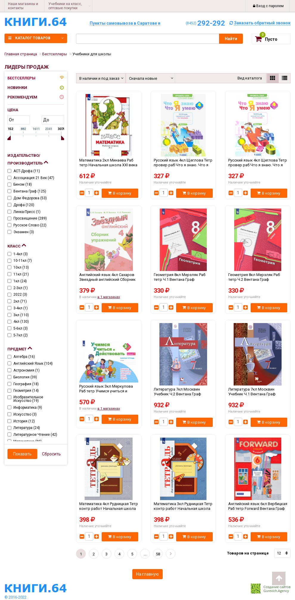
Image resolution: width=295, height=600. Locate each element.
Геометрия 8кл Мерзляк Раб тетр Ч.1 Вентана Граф (183, 279)
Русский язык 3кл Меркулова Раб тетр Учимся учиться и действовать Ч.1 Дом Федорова (108, 391)
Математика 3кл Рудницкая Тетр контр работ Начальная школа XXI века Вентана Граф (183, 508)
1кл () (20, 281)
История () (24, 421)
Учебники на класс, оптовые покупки (65, 6)
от (11, 120)
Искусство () (25, 414)
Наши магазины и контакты (23, 6)
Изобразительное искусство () (28, 398)
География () (26, 384)
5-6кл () (20, 328)
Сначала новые (143, 78)
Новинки (17, 87)
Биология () (25, 377)
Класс (16, 244)
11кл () (21, 274)
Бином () (22, 184)
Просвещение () (30, 218)
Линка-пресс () (27, 212)
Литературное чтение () (35, 434)
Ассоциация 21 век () (33, 178)
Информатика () (27, 407)
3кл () (21, 315)
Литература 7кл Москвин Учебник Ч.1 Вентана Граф (257, 394)
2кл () (20, 301)
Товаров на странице (248, 553)
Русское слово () (29, 225)
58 (158, 554)
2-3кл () (20, 288)
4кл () (21, 321)
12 (279, 553)
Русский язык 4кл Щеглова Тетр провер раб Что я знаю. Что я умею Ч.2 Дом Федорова (183, 165)
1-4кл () (20, 254)
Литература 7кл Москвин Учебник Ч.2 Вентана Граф (183, 394)
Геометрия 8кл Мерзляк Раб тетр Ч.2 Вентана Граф (257, 279)
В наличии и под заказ (98, 78)
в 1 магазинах (108, 297)
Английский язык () (33, 363)
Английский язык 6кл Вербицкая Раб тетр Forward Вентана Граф (257, 508)
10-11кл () (22, 260)
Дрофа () (23, 205)
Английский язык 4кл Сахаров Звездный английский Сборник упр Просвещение (108, 279)
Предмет (19, 347)
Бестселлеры (21, 78)
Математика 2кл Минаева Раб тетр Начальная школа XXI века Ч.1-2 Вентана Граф (108, 165)
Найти (231, 38)
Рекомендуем (22, 97)
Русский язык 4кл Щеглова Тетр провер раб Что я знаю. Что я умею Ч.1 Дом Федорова (257, 165)
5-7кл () (20, 335)
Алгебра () (24, 356)
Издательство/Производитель (27, 159)
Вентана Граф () (29, 191)
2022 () (20, 294)
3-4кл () (20, 308)
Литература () (26, 428)
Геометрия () (26, 390)
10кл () (21, 267)
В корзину (119, 193)
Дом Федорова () (30, 198)
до (46, 120)
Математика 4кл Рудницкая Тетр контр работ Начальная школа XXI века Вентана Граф (108, 508)
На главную (147, 574)
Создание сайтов (277, 587)
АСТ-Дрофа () (26, 171)
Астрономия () (26, 370)
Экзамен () (23, 232)
